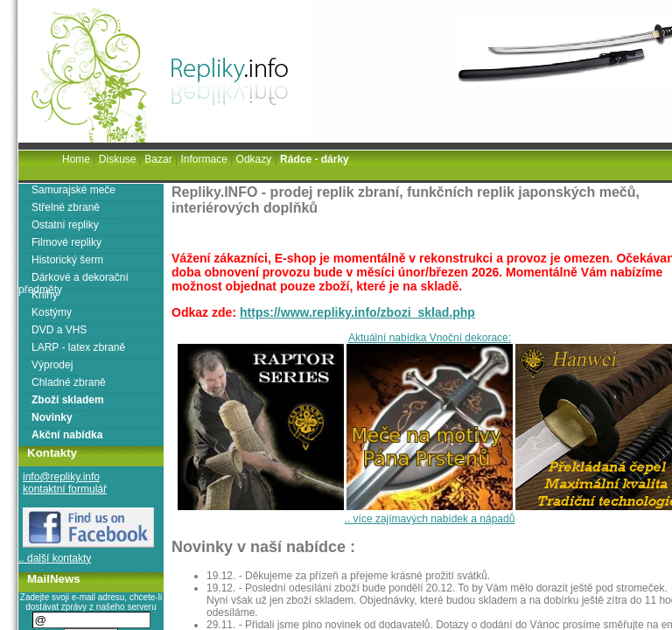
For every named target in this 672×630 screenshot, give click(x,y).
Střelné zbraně (66, 207)
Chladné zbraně (69, 382)
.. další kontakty (54, 558)
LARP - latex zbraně (78, 347)
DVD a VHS (59, 330)
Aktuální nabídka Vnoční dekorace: (429, 338)
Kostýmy (52, 312)
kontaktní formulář (65, 489)
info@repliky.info (61, 477)
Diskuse (117, 159)
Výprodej (52, 365)
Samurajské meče (74, 190)
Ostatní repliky (65, 225)
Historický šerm (67, 260)
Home (76, 159)
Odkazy (254, 159)
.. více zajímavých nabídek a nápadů (430, 519)
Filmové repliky (67, 242)
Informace (203, 159)
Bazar (158, 159)
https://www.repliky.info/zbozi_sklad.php (357, 312)
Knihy (45, 295)
